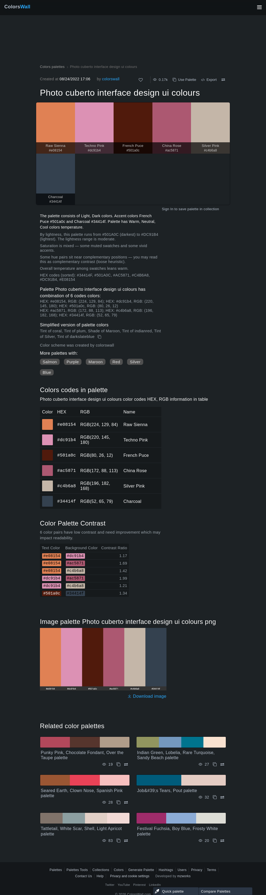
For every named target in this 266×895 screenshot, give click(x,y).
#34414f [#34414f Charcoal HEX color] (47, 497)
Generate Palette (141, 870)
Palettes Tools (77, 870)
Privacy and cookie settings (129, 876)
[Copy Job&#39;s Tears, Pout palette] (214, 797)
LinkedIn (155, 884)
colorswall (111, 79)
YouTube (124, 884)
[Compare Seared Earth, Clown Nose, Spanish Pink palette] (126, 802)
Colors (17, 6)
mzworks (184, 876)
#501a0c (66, 455)
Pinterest (139, 884)
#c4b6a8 (66, 486)
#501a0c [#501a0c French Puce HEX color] (47, 451)
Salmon (50, 362)
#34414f (66, 501)
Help (100, 876)
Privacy (196, 870)
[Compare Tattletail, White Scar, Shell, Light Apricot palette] (126, 840)
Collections (101, 870)
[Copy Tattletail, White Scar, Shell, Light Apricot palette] (118, 840)
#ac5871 (66, 471)
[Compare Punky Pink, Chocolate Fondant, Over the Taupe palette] (126, 764)
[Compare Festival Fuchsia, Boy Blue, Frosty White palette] (222, 840)
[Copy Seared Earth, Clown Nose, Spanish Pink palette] (118, 802)
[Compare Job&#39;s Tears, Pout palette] (222, 797)
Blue (47, 372)
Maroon (95, 362)
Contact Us (83, 876)
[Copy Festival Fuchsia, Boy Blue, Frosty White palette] (214, 840)
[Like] (141, 79)
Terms (211, 870)
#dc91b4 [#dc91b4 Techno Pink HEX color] (47, 436)
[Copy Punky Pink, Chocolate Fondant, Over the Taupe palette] (118, 764)
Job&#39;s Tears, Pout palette (167, 790)
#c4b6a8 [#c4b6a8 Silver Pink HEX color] (47, 482)
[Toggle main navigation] (259, 7)
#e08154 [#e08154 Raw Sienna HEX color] (47, 420)
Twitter (110, 884)
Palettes (56, 870)
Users (182, 870)
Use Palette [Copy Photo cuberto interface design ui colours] (184, 80)
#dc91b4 (66, 440)
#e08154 (66, 424)
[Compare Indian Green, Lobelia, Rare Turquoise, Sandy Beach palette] (222, 764)
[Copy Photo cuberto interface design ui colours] (100, 337)
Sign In (167, 209)
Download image (146, 696)
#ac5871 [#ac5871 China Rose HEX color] (47, 466)
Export (209, 80)
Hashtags (166, 870)
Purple (73, 362)
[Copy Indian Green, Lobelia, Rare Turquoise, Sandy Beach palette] (214, 764)
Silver (135, 362)
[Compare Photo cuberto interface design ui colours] (223, 79)
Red (116, 362)
